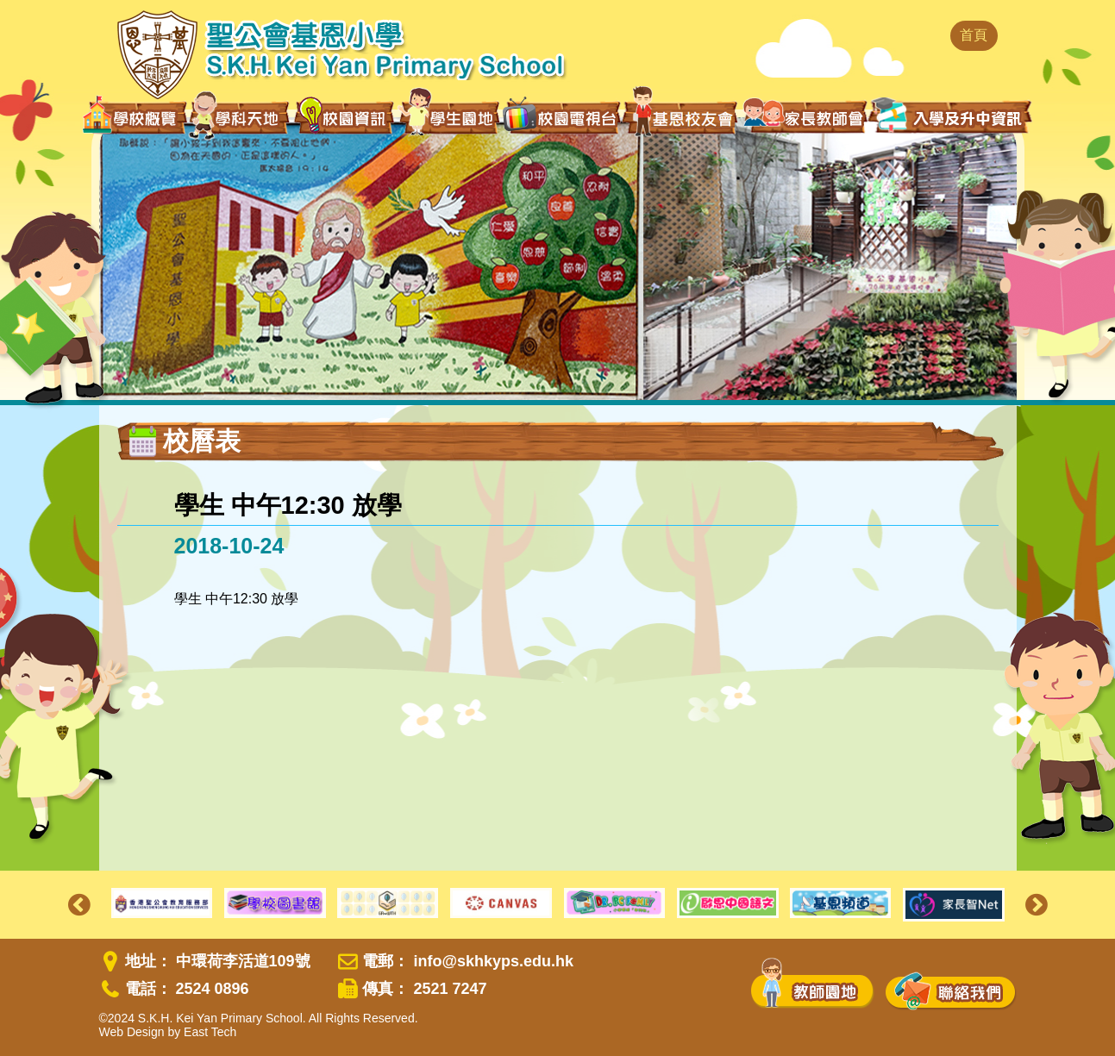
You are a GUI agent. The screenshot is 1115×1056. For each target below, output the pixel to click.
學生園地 (449, 116)
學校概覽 (135, 117)
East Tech (210, 1032)
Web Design (132, 1032)
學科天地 (240, 117)
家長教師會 (805, 115)
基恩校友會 (681, 117)
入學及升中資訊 (950, 115)
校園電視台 (561, 117)
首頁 (973, 35)
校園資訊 (345, 117)
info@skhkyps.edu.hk (493, 961)
